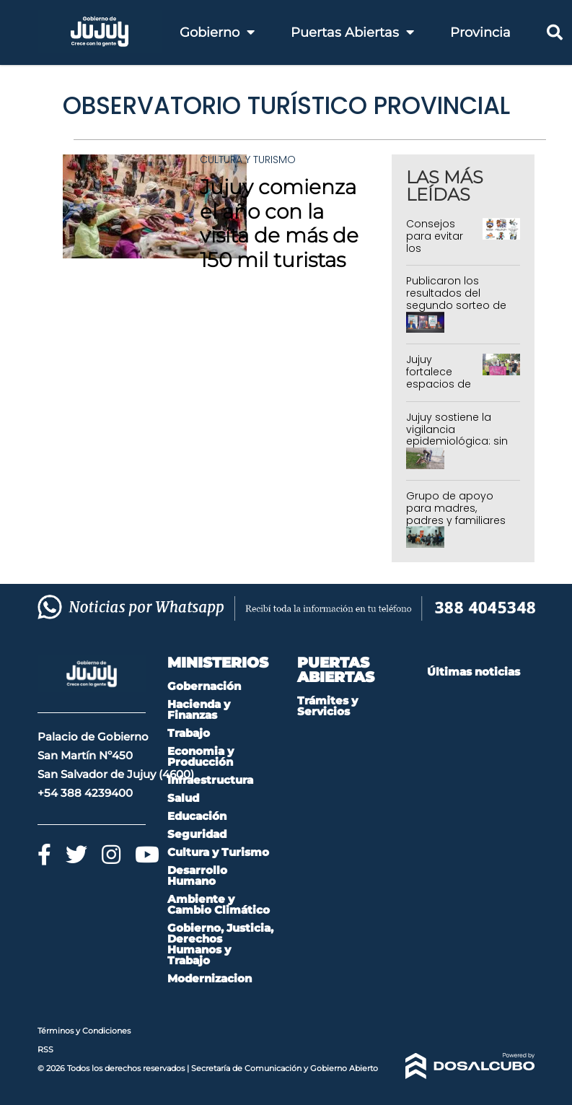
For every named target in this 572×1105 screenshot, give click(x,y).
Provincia (480, 32)
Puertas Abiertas (352, 32)
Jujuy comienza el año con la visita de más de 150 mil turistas (279, 223)
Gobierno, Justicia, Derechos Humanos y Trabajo (220, 944)
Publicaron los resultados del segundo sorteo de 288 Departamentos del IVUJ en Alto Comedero (458, 311)
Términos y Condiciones (84, 1031)
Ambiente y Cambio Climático (218, 904)
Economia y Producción (200, 756)
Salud (183, 798)
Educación (196, 816)
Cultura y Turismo (248, 159)
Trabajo (188, 733)
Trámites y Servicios (327, 706)
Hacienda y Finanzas (198, 709)
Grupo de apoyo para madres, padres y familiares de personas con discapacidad (456, 520)
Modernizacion (209, 978)
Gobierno (217, 32)
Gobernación (204, 686)
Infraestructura (210, 780)
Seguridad (196, 834)
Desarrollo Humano (197, 875)
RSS (45, 1049)
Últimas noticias (473, 671)
